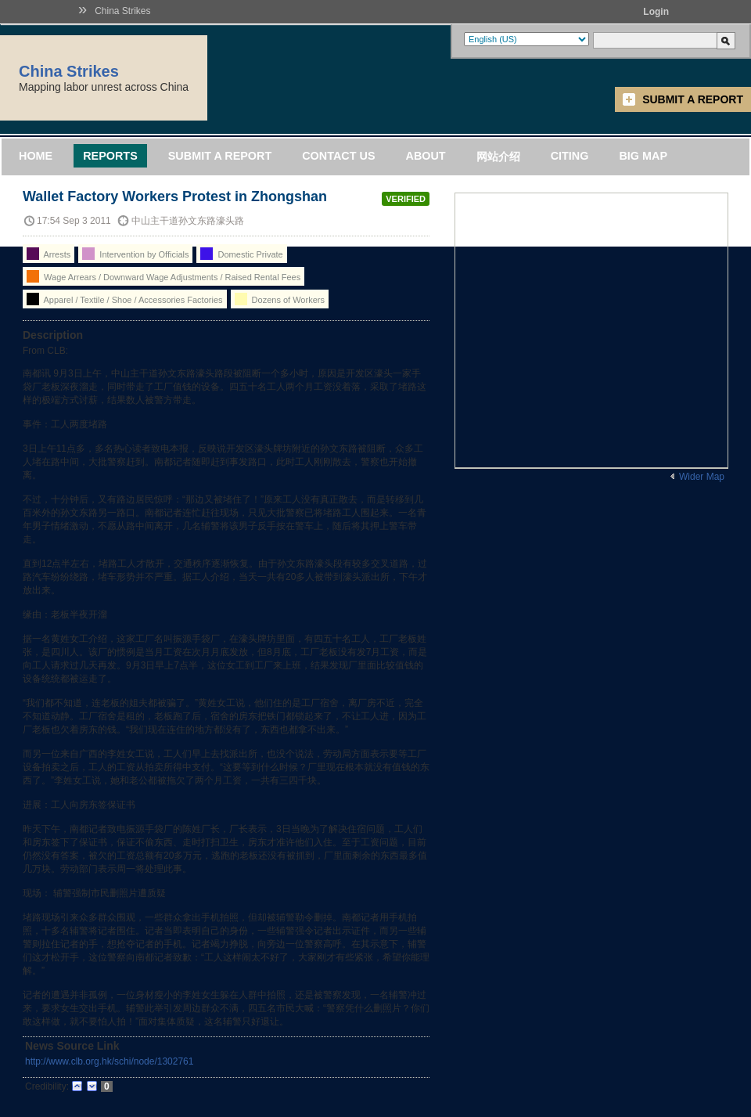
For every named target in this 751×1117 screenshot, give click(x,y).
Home (35, 156)
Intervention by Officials (135, 253)
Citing (570, 156)
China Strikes (122, 10)
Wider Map (701, 476)
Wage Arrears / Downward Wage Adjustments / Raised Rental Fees (163, 276)
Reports (110, 156)
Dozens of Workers (280, 299)
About (425, 156)
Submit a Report (692, 99)
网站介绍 (498, 156)
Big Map (643, 156)
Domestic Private (241, 253)
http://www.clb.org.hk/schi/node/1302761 (109, 1061)
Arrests (48, 253)
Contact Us (338, 156)
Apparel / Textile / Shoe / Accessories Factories (125, 299)
